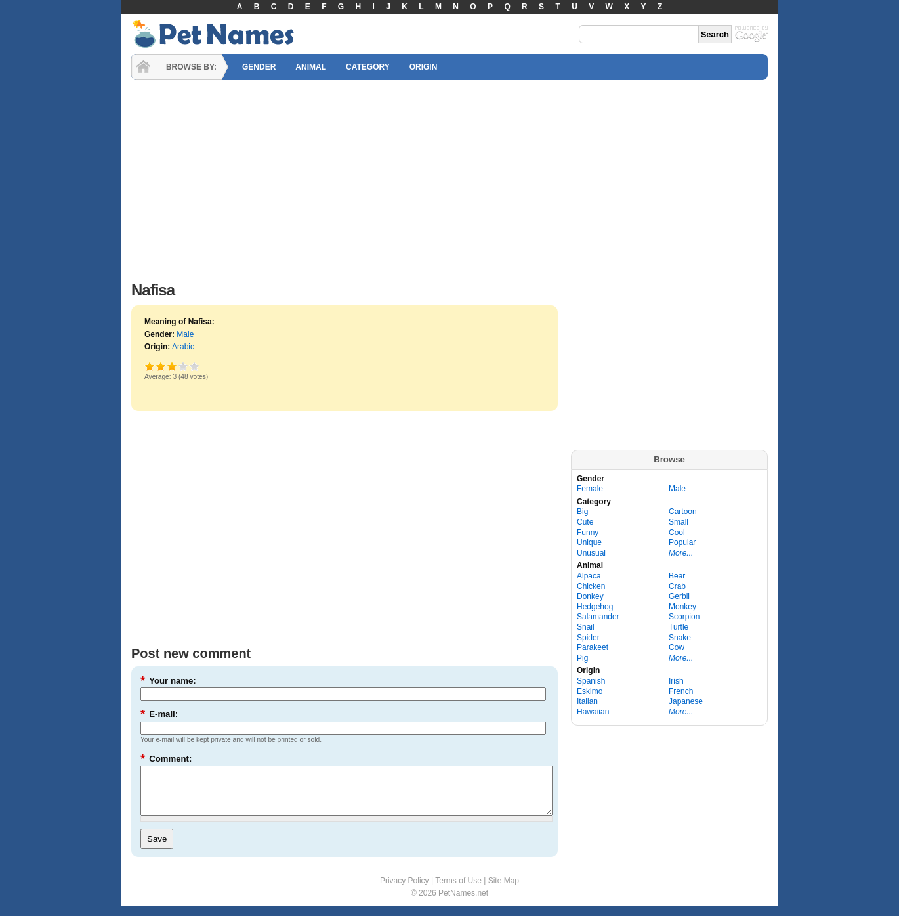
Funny (587, 532)
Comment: (166, 759)
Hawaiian (593, 711)
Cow (676, 647)
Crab (677, 586)
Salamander (598, 616)
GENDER (259, 67)
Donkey (590, 596)
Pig (582, 658)
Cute (585, 522)
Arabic (183, 346)
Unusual (591, 552)
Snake (680, 637)
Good (172, 366)
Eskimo (589, 691)
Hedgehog (595, 606)
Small (678, 522)
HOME (143, 67)
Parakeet (592, 647)
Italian (587, 701)
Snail (586, 627)
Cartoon (683, 511)
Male (185, 334)
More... (681, 552)
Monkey (682, 606)
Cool (677, 532)
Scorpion (684, 616)
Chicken (591, 586)
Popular (682, 542)
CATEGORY (368, 67)
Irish (676, 681)
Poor (150, 366)
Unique (589, 542)
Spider (588, 637)
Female (590, 488)
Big (582, 511)
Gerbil (679, 596)
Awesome (194, 366)
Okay (161, 366)
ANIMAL (310, 67)
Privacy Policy (404, 890)
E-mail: (159, 714)
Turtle (678, 627)
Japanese (686, 701)
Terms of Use (458, 890)
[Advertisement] (449, 177)
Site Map (503, 890)
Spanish (591, 681)
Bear (677, 575)
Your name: (168, 680)
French (681, 691)
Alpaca (589, 575)
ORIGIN (423, 67)
